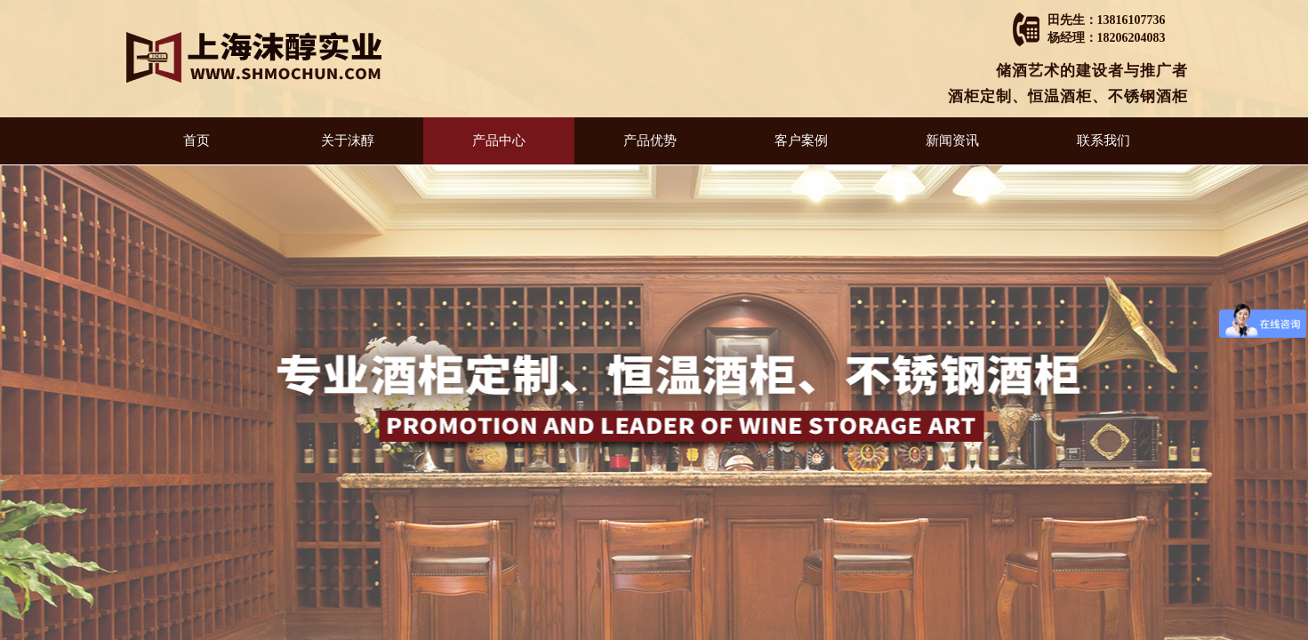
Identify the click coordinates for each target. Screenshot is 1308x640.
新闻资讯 (952, 140)
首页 (196, 140)
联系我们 (1103, 140)
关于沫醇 (347, 140)
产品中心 (499, 140)
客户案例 (801, 140)
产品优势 (650, 140)
